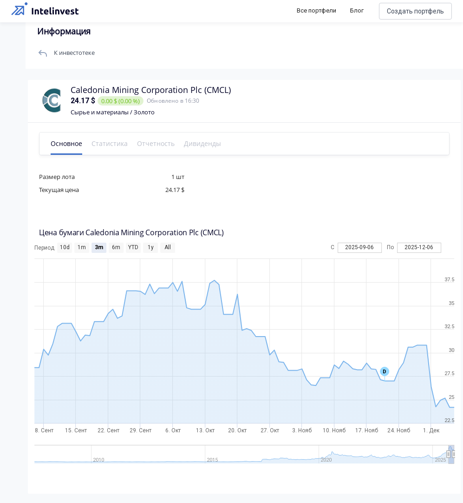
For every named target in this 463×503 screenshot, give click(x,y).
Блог (357, 10)
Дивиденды (204, 143)
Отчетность (158, 143)
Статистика (112, 143)
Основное (69, 143)
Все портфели (316, 10)
